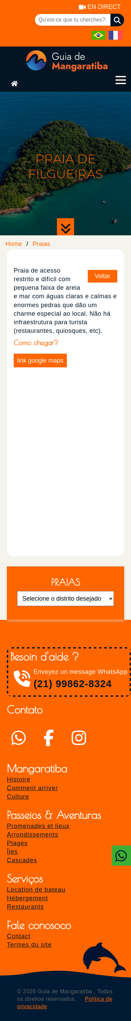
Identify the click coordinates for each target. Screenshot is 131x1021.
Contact (19, 936)
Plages (17, 843)
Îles (12, 851)
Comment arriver (32, 788)
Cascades (22, 860)
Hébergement (27, 898)
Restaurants (25, 906)
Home (13, 243)
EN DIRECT (100, 6)
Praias (41, 243)
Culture (18, 796)
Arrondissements (32, 834)
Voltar (102, 276)
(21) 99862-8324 (73, 683)
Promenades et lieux (38, 826)
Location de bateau (36, 889)
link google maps (40, 360)
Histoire (19, 779)
